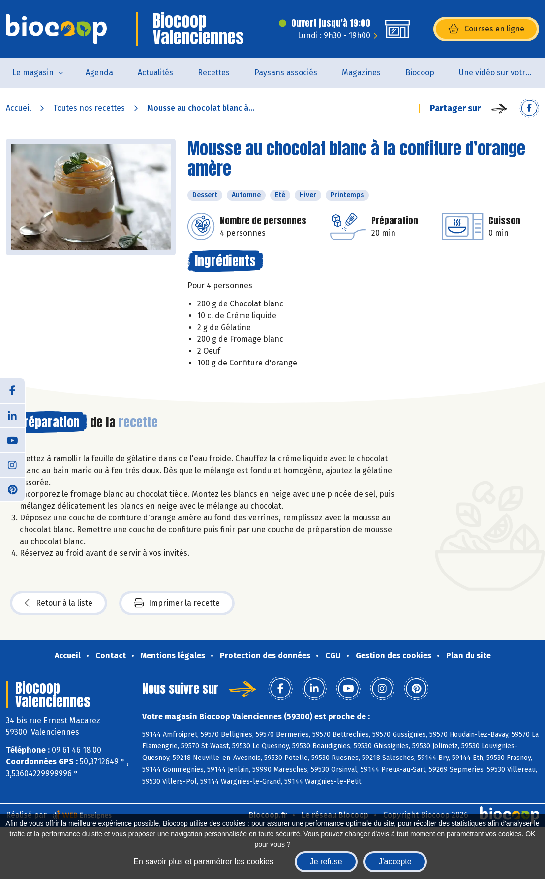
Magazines (361, 72)
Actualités (155, 72)
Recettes (214, 72)
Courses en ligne (486, 29)
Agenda (99, 72)
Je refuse (326, 861)
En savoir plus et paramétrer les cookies (203, 861)
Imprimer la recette (177, 603)
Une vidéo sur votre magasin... (502, 72)
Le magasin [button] (33, 72)
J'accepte (395, 861)
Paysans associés (285, 72)
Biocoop (419, 72)
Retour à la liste (58, 603)
